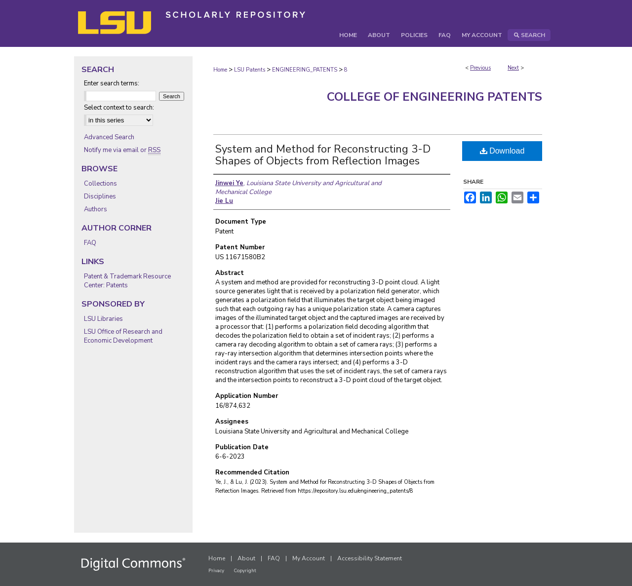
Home (220, 70)
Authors (95, 209)
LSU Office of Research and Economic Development (123, 336)
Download (502, 151)
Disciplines (100, 196)
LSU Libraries (103, 318)
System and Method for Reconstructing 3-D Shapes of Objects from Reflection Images (323, 155)
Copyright (245, 570)
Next (513, 68)
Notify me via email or (122, 150)
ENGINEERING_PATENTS (304, 70)
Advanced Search (109, 137)
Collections (100, 183)
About (246, 558)
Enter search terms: (111, 83)
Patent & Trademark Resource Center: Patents (127, 281)
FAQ (90, 242)
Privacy (216, 570)
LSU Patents (249, 70)
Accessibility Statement (369, 558)
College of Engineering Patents (434, 97)
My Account (308, 558)
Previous (480, 68)
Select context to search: (119, 107)
